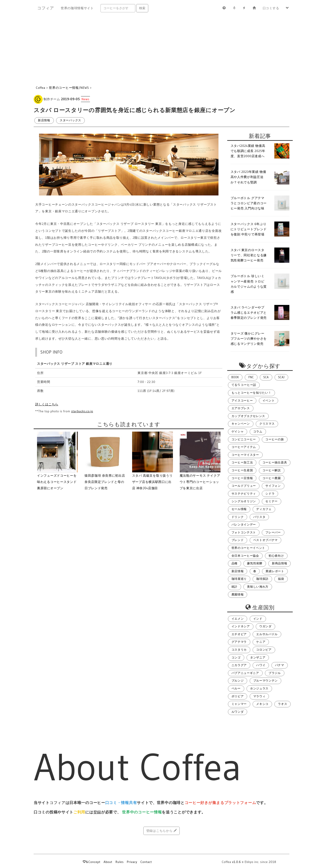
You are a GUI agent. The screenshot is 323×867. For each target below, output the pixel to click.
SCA (266, 377)
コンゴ (236, 657)
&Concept (91, 862)
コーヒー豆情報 (242, 478)
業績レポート (275, 571)
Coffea (40, 88)
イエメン (237, 618)
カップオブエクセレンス (248, 416)
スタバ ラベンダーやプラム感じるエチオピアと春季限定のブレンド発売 (249, 312)
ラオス (282, 704)
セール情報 (239, 509)
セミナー (271, 501)
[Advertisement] (161, 49)
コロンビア (264, 649)
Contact (146, 862)
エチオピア (239, 634)
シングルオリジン (243, 501)
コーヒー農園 (271, 478)
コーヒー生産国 (242, 470)
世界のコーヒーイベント (248, 548)
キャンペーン (240, 423)
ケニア (260, 641)
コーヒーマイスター (245, 454)
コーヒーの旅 (274, 439)
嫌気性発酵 (254, 563)
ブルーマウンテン (265, 680)
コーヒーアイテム (243, 447)
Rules (120, 862)
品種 (234, 563)
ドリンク (237, 517)
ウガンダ (265, 626)
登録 (97, 812)
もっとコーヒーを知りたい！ (251, 392)
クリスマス (267, 423)
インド (257, 618)
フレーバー (273, 532)
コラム (257, 431)
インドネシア (240, 626)
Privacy (132, 862)
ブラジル (274, 673)
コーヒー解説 (271, 470)
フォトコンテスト (243, 532)
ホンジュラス (259, 688)
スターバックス (70, 120)
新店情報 (44, 120)
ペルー (236, 688)
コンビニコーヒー (243, 439)
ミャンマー (239, 704)
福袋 (281, 578)
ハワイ (260, 665)
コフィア (45, 8)
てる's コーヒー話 (243, 385)
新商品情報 (279, 563)
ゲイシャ (237, 431)
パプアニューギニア (245, 673)
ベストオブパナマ (265, 540)
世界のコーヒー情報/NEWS (69, 88)
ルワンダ (237, 711)
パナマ (279, 665)
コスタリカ (239, 649)
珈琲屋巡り (239, 578)
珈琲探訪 (262, 578)
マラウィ (259, 696)
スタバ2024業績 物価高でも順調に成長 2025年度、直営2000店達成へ (248, 151)
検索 (142, 8)
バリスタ (259, 517)
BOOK (235, 377)
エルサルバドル (267, 634)
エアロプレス (240, 408)
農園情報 (237, 594)
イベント (268, 400)
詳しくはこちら (46, 404)
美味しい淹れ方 (257, 586)
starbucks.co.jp (82, 411)
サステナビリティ (243, 493)
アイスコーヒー (242, 400)
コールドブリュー (243, 485)
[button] (287, 8)
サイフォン (273, 485)
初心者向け (276, 555)
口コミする (271, 8)
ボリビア (237, 696)
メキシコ (262, 704)
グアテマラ (239, 641)
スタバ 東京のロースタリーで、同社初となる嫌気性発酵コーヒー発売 (249, 255)
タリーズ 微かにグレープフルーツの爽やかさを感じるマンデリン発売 (249, 338)
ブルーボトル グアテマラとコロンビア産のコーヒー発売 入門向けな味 (249, 203)
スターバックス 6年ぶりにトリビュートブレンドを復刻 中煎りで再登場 (249, 229)
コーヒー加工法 (242, 462)
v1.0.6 (236, 862)
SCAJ (281, 377)
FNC (251, 377)
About (108, 862)
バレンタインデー (243, 524)
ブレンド (237, 540)
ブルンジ (237, 680)
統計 (234, 586)
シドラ (270, 493)
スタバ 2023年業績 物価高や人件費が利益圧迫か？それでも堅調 (248, 177)
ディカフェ (264, 509)
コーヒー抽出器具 (274, 462)
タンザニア (258, 657)
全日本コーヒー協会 (245, 555)
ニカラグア (239, 665)
